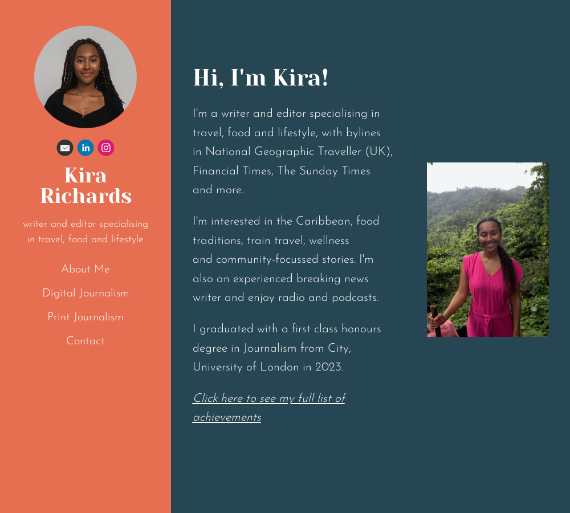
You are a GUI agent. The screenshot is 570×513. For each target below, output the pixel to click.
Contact (85, 341)
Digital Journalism (85, 293)
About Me (85, 269)
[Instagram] (106, 150)
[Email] (65, 150)
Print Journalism (85, 317)
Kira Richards (86, 185)
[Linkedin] (85, 150)
